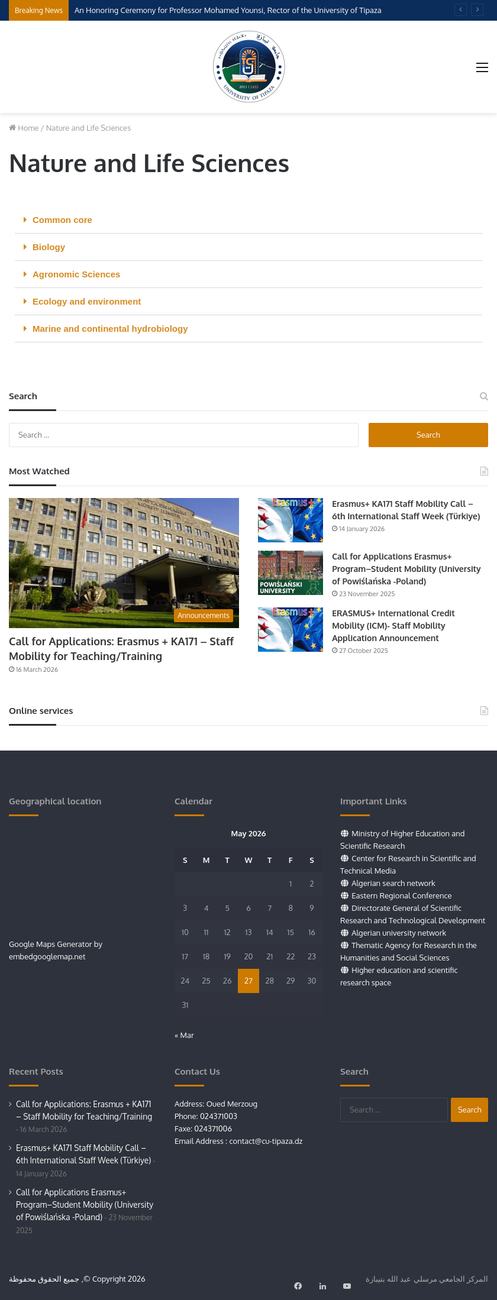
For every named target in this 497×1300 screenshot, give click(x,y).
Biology (49, 247)
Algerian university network (398, 932)
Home (24, 127)
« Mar (184, 1035)
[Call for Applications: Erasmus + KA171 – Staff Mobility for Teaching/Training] (124, 563)
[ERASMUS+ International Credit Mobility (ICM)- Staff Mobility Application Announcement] (290, 629)
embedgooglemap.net (47, 956)
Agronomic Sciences (76, 274)
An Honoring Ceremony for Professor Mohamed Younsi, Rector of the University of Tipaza (228, 10)
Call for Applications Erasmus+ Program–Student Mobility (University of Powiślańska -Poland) (406, 568)
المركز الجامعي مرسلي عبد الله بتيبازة (427, 1278)
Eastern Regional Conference (401, 895)
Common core (62, 220)
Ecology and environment (87, 301)
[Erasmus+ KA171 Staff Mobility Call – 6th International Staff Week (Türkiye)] (290, 520)
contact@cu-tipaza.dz (265, 1141)
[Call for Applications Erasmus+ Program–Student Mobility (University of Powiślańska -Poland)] (290, 573)
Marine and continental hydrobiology (110, 329)
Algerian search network (393, 883)
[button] (248, 220)
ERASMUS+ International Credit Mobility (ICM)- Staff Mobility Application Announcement (393, 625)
